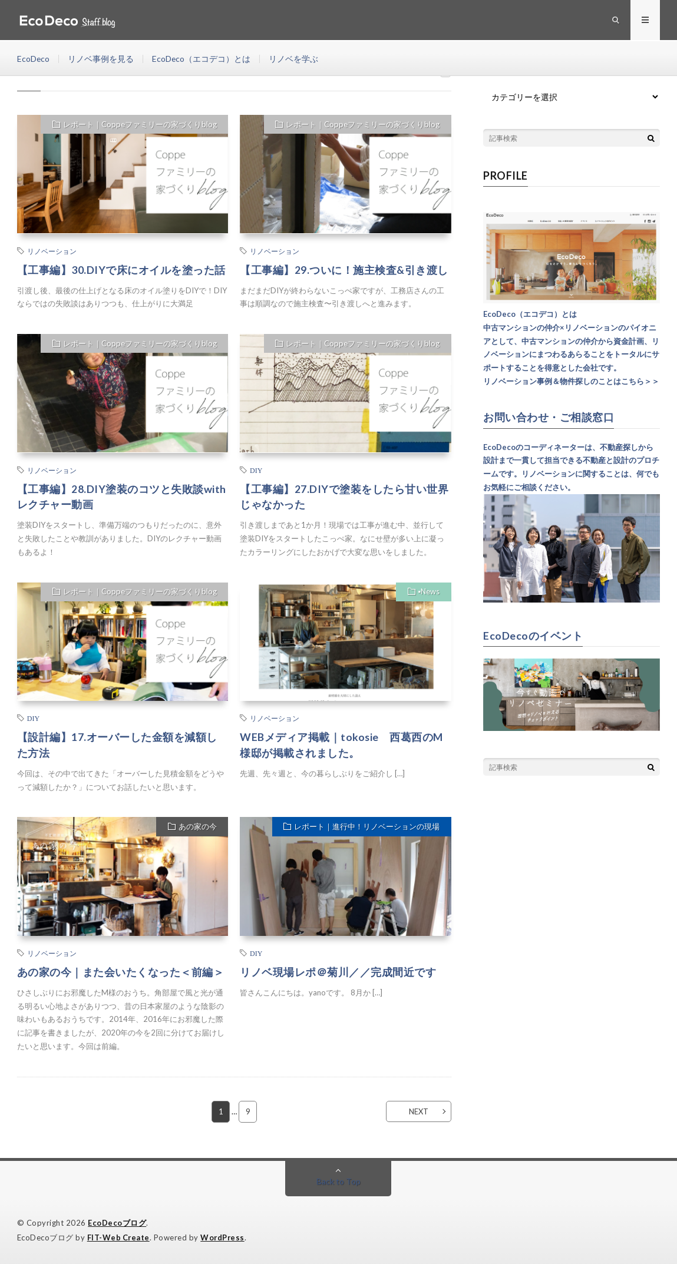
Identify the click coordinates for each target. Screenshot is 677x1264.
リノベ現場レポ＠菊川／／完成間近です (338, 972)
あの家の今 (197, 827)
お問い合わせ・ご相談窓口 (548, 417)
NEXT (417, 1111)
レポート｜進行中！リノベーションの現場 (367, 827)
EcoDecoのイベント (533, 635)
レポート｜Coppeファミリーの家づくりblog (139, 125)
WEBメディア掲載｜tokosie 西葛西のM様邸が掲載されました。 (342, 745)
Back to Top (338, 1181)
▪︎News (429, 592)
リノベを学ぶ (294, 59)
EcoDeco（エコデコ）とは (202, 59)
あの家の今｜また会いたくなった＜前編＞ (120, 972)
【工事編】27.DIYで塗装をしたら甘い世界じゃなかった (344, 496)
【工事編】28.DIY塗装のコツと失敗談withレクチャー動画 (121, 496)
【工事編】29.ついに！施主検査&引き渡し (344, 269)
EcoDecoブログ (117, 1222)
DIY (256, 470)
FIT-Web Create (119, 1237)
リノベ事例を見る (101, 59)
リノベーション (52, 250)
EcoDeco (33, 59)
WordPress (224, 1237)
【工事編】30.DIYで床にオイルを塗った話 (121, 269)
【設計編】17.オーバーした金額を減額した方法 (117, 745)
